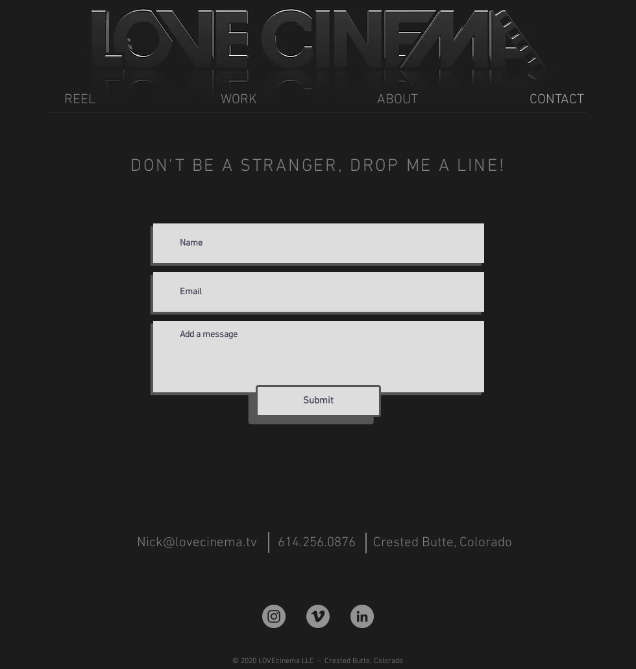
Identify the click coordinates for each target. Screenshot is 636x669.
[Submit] (318, 401)
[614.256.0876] (316, 543)
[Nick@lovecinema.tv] (197, 543)
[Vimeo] (318, 616)
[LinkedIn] (362, 616)
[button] (441, 543)
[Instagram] (274, 616)
